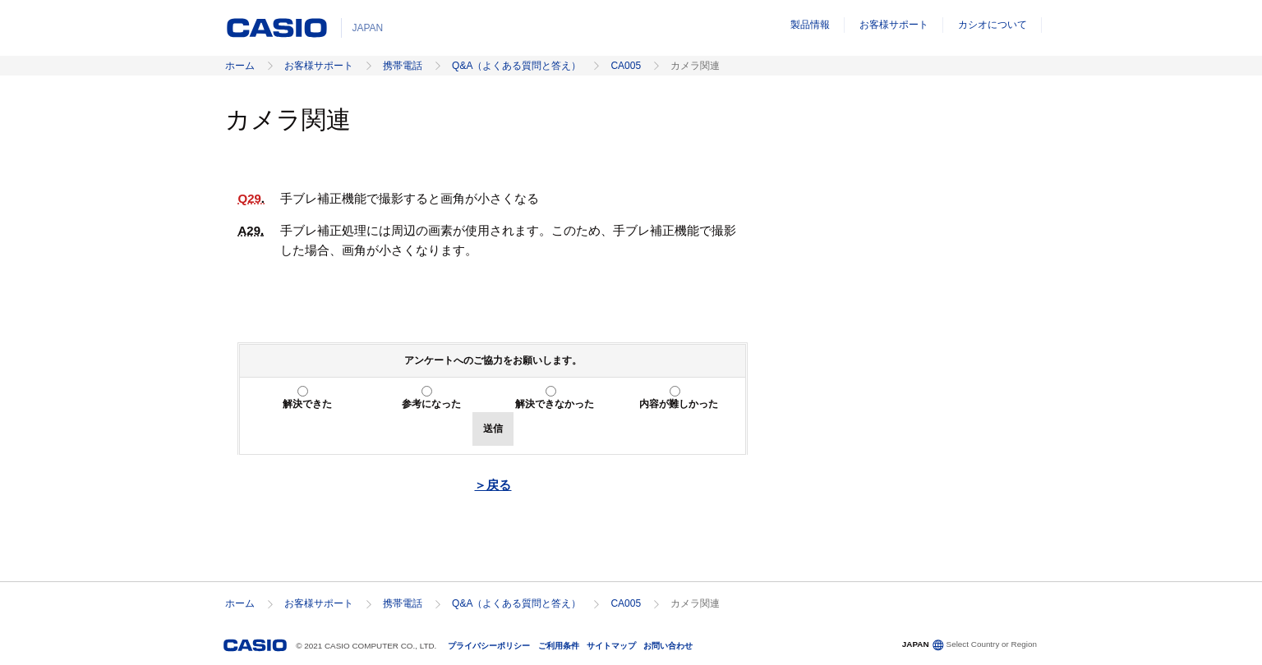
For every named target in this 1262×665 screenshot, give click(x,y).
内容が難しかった (678, 404)
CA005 (625, 65)
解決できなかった (554, 404)
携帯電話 (402, 65)
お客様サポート (893, 24)
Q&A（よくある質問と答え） (516, 65)
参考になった (431, 404)
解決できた (307, 404)
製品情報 (810, 24)
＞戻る (492, 485)
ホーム (240, 65)
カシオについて (992, 24)
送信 (493, 428)
